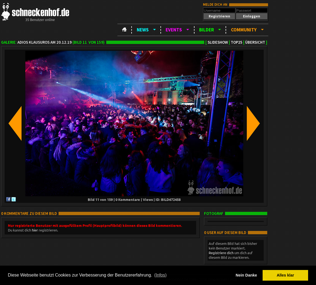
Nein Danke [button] (246, 275)
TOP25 (236, 42)
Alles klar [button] (285, 275)
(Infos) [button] (160, 275)
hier (35, 230)
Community (244, 30)
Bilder (206, 30)
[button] (219, 16)
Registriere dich (221, 252)
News (143, 30)
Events (174, 30)
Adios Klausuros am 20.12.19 (44, 42)
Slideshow (218, 42)
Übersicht (255, 42)
